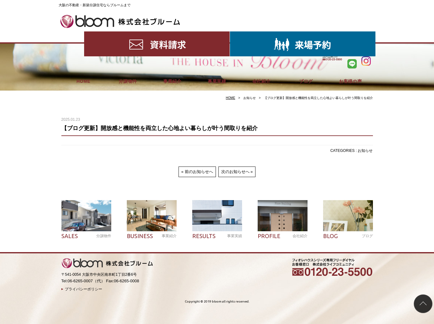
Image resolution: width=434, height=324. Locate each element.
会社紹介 (261, 34)
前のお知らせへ (199, 171)
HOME (83, 34)
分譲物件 (128, 34)
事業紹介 (172, 34)
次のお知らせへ (235, 171)
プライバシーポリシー (83, 289)
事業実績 (217, 34)
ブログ (306, 34)
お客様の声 (350, 34)
